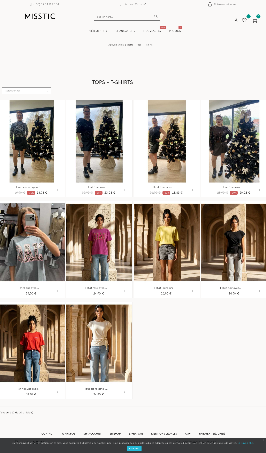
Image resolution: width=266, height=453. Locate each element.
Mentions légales (164, 433)
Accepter (134, 448)
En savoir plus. (246, 443)
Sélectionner (28, 91)
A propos (68, 433)
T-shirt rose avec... (96, 287)
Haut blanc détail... (96, 388)
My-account (92, 433)
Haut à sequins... (163, 187)
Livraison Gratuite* (135, 4)
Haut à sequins (96, 187)
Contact (47, 433)
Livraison (136, 433)
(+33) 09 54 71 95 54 (46, 4)
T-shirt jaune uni (163, 287)
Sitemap (115, 433)
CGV (188, 433)
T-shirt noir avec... (231, 287)
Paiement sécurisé (225, 4)
